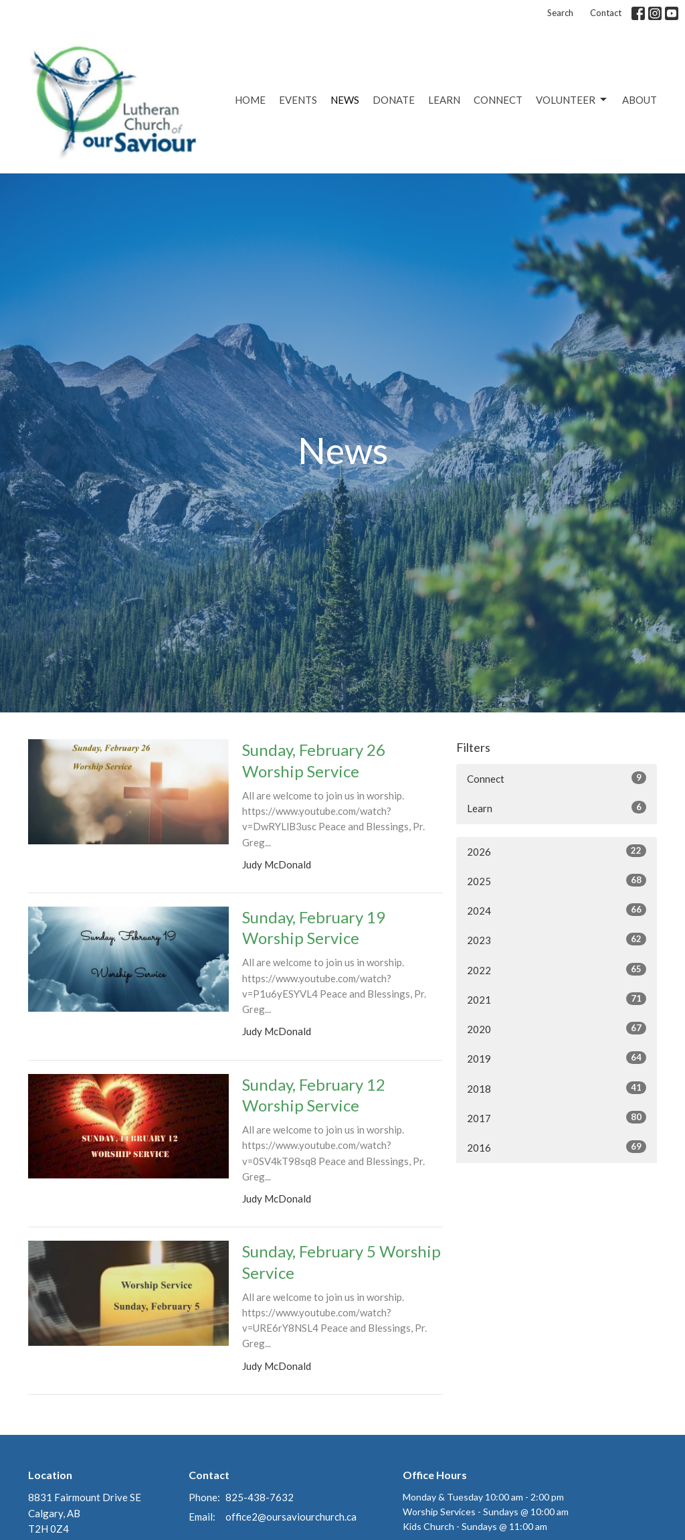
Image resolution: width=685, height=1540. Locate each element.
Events (298, 100)
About (639, 100)
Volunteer (572, 99)
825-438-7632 (259, 1497)
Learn (444, 100)
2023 (556, 939)
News (344, 100)
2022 (556, 969)
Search (560, 12)
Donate (394, 100)
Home (250, 100)
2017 (556, 1117)
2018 (556, 1088)
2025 (556, 880)
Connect (498, 100)
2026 (556, 851)
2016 (556, 1147)
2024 (556, 910)
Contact (605, 12)
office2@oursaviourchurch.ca (291, 1517)
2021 (556, 999)
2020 (556, 1028)
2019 (556, 1058)
